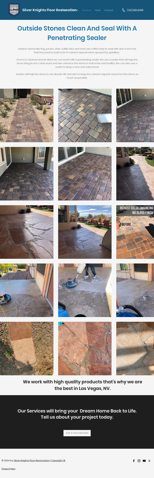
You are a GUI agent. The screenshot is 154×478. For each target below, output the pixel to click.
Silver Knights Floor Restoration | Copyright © (40, 460)
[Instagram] (139, 461)
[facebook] (134, 461)
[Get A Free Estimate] (77, 433)
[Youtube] (144, 461)
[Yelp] (149, 461)
